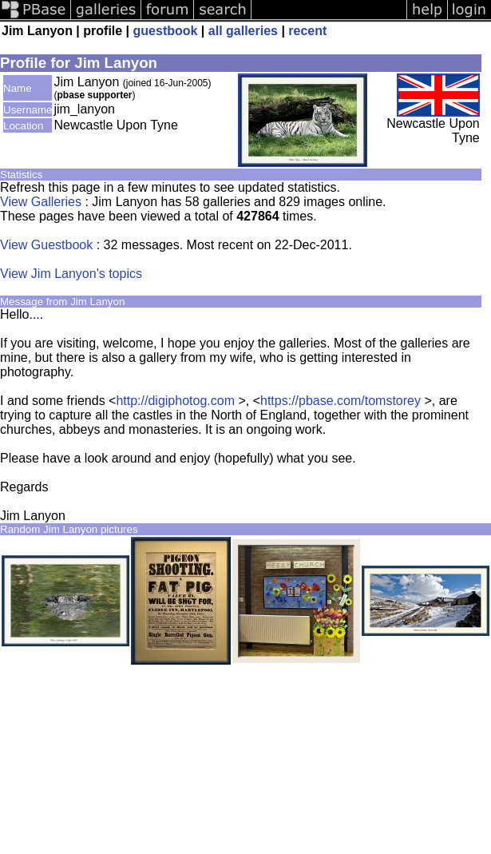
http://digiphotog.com (175, 400)
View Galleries (40, 202)
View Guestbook (46, 245)
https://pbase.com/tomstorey (340, 400)
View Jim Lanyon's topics (71, 273)
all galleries (243, 31)
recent (307, 31)
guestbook (165, 31)
